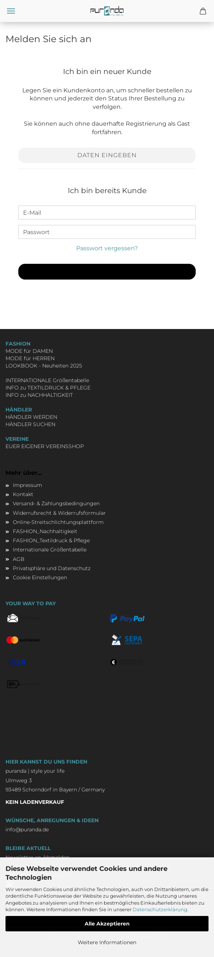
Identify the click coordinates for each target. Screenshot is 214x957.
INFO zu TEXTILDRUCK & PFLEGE (48, 387)
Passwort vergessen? (107, 248)
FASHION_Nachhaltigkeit (45, 531)
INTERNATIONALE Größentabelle (47, 380)
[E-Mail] (107, 212)
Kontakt (23, 494)
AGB (19, 559)
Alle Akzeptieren (107, 923)
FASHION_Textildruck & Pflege (51, 540)
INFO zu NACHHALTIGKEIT (39, 395)
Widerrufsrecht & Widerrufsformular (59, 513)
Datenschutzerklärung (160, 909)
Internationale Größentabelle (49, 549)
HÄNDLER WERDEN (31, 417)
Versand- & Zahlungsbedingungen (56, 503)
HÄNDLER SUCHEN (30, 424)
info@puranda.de (27, 829)
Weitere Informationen (107, 942)
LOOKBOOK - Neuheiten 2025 (43, 365)
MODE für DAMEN (29, 351)
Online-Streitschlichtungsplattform (58, 522)
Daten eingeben (107, 155)
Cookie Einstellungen (40, 577)
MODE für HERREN (30, 358)
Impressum (27, 485)
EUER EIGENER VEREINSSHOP (44, 446)
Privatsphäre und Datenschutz (52, 568)
